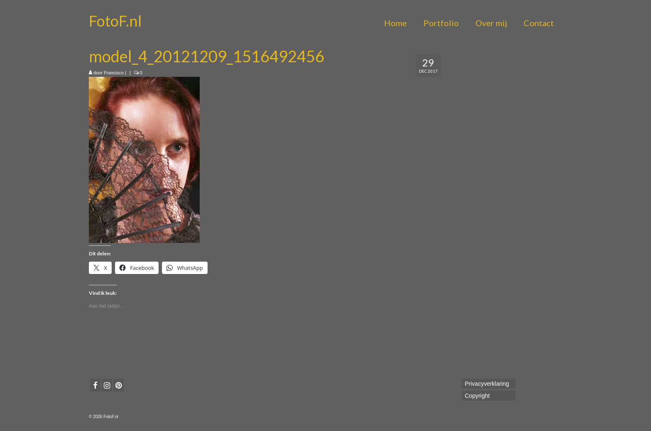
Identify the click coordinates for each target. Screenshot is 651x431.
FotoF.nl (115, 21)
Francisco (114, 72)
